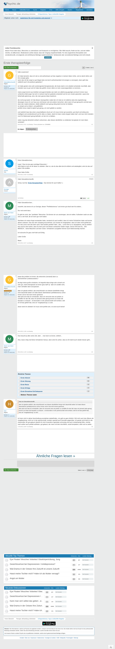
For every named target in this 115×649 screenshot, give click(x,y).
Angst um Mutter (17, 578)
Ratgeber (43, 10)
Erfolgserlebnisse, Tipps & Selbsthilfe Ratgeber (51, 618)
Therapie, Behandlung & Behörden (25, 618)
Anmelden (90, 10)
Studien (70, 10)
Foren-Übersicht (9, 618)
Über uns (27, 637)
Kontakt (22, 637)
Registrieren (79, 10)
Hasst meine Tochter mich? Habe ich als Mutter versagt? (34, 573)
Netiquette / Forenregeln (66, 637)
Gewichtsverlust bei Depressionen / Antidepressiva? (32, 564)
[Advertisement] (55, 441)
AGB (58, 637)
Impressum (33, 637)
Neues (14, 10)
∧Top (111, 647)
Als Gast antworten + (11, 67)
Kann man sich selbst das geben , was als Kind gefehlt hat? (36, 601)
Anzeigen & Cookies (50, 637)
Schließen (48, 57)
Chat (50, 10)
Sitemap (76, 637)
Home (7, 10)
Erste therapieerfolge (17, 62)
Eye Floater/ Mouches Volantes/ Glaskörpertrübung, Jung (35, 559)
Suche (35, 10)
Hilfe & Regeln (60, 10)
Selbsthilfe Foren (25, 10)
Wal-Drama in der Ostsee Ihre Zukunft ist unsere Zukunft (34, 569)
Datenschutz (40, 637)
